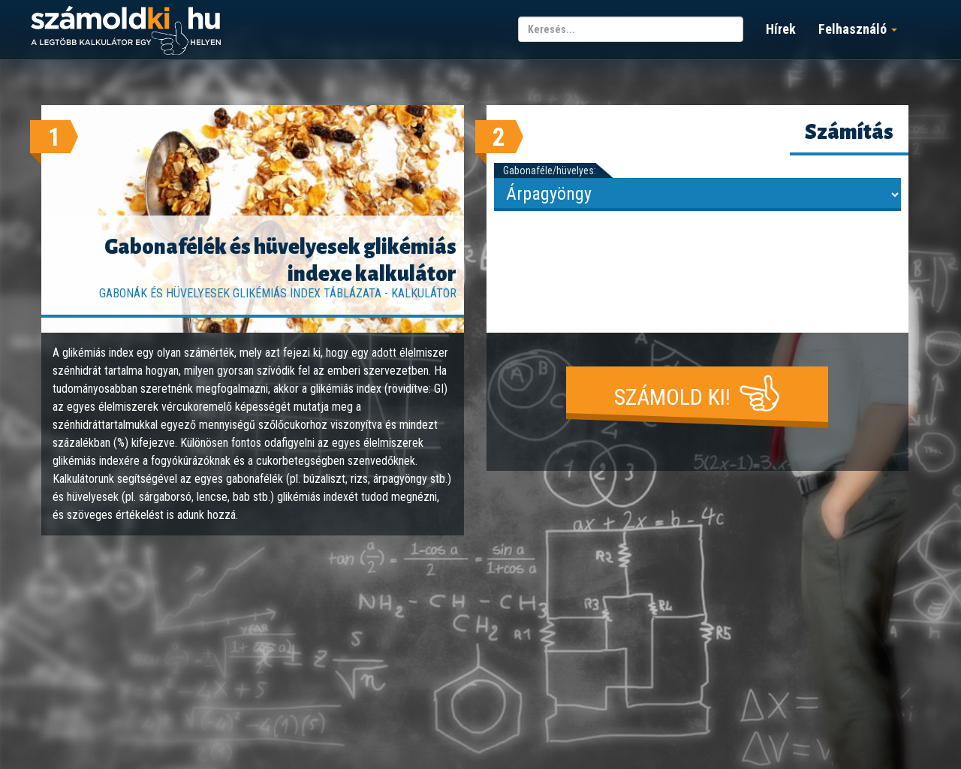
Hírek (781, 29)
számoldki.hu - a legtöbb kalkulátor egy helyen (125, 31)
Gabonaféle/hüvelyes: (549, 170)
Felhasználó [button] (857, 29)
